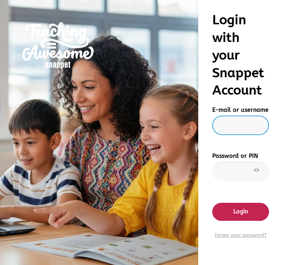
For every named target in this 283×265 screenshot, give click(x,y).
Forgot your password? (240, 235)
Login (240, 211)
